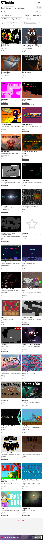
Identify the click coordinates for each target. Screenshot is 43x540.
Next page (20, 520)
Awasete (24, 348)
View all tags (26, 19)
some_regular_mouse (27, 207)
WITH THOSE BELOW (7, 289)
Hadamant (24, 456)
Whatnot (3, 128)
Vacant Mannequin (5, 184)
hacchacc (3, 429)
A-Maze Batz (25, 180)
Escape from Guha (6, 262)
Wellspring (25, 426)
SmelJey (24, 512)
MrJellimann (25, 485)
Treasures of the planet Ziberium (31, 289)
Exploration (15, 19)
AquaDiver (4, 317)
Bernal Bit (3, 348)
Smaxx (23, 184)
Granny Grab (4, 509)
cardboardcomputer (27, 48)
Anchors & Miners (27, 124)
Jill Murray (3, 102)
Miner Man (4, 399)
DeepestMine (26, 509)
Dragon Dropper (5, 155)
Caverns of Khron (6, 124)
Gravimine (4, 344)
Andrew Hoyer (25, 321)
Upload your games (30, 23)
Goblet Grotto (5, 45)
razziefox (24, 265)
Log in (38, 2)
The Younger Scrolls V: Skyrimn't (10, 426)
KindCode (3, 512)
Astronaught (4, 206)
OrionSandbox (5, 72)
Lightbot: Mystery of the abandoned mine (8, 234)
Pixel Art (4, 19)
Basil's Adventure (27, 99)
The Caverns (4, 180)
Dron (2, 238)
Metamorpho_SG (26, 294)
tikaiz (2, 321)
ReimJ (23, 375)
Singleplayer (35, 15)
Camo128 (25, 372)
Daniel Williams (26, 429)
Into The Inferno (5, 152)
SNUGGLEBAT (5, 99)
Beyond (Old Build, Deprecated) (31, 344)
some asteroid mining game (30, 206)
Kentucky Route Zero (28, 45)
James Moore (4, 292)
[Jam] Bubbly (25, 262)
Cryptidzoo (3, 456)
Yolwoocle (24, 128)
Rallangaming (4, 400)
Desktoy (24, 75)
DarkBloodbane (5, 265)
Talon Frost (24, 236)
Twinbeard (24, 101)
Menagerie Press (26, 404)
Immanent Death (5, 209)
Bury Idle (24, 453)
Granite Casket (26, 72)
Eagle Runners (26, 233)
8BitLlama (24, 156)
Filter (39, 7)
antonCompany (5, 75)
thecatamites (4, 46)
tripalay (3, 375)
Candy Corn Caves (27, 317)
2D (26, 15)
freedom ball (4, 372)
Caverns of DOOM (6, 453)
